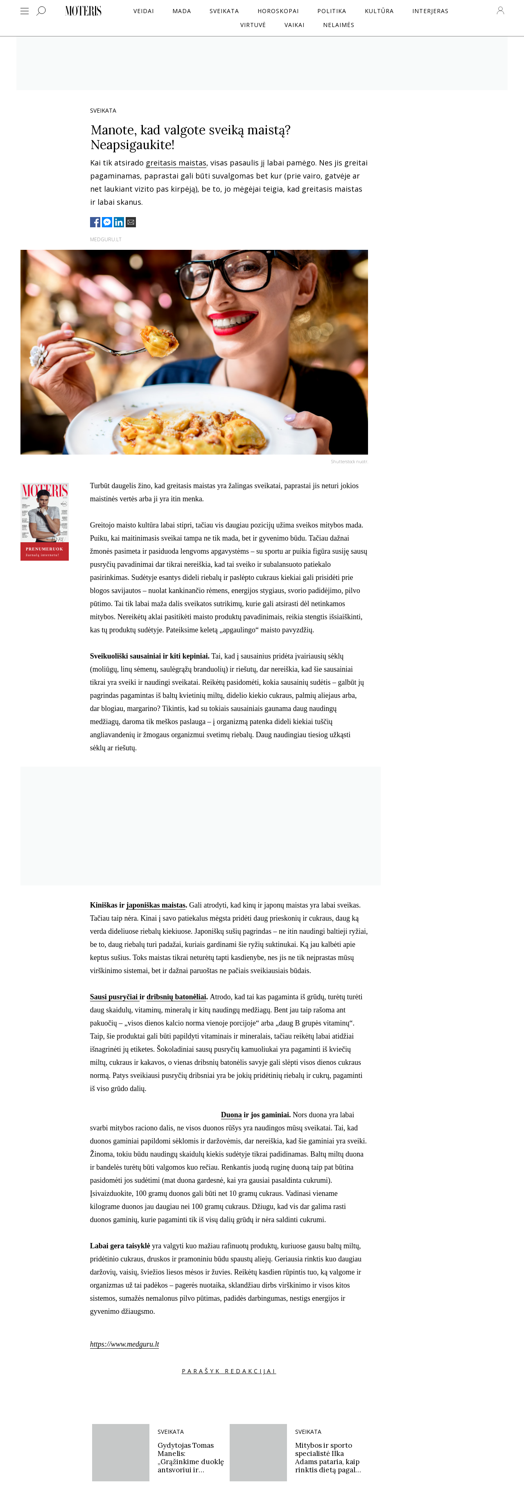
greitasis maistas (176, 163)
